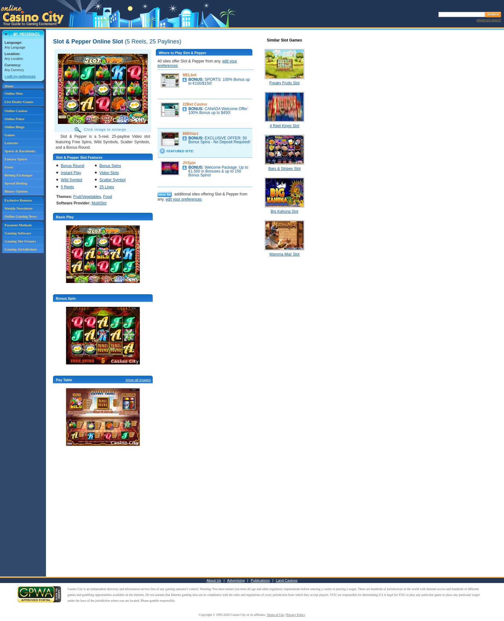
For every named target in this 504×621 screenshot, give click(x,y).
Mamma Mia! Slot (284, 254)
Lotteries (11, 143)
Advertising (236, 580)
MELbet (189, 75)
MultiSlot (99, 203)
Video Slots (109, 173)
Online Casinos (15, 111)
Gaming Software (17, 233)
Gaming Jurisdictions (20, 249)
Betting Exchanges (18, 175)
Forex (8, 167)
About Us (213, 580)
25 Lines (106, 187)
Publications (260, 580)
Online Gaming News (20, 216)
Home (9, 86)
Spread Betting (15, 183)
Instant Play (71, 173)
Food (107, 196)
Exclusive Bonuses (18, 200)
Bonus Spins (110, 166)
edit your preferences (184, 199)
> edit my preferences (19, 76)
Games (9, 135)
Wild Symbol (71, 180)
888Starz (190, 133)
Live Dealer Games (18, 102)
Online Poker (14, 119)
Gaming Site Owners (20, 241)
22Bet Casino (195, 104)
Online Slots (13, 93)
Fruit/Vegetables (87, 196)
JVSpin (189, 163)
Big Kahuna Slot (284, 211)
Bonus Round (72, 166)
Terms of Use (275, 614)
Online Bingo (14, 127)
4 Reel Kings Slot (284, 126)
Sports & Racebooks (19, 151)
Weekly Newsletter (18, 208)
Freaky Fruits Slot (284, 83)
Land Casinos (286, 580)
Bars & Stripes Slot (284, 168)
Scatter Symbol (112, 180)
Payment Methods (18, 225)
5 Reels (67, 187)
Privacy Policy (295, 614)
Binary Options (16, 191)
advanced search (489, 20)
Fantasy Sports (15, 159)
